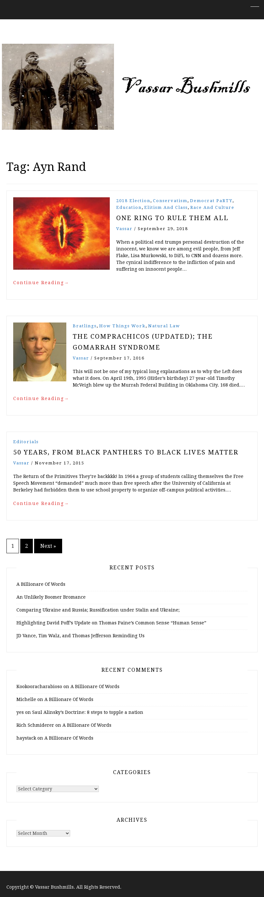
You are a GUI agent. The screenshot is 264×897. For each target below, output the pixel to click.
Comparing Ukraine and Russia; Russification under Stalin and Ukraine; (98, 609)
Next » (48, 546)
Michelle (26, 699)
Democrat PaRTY (211, 200)
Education (129, 207)
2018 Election (133, 200)
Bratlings (85, 325)
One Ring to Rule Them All (172, 218)
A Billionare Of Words (40, 584)
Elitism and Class (166, 207)
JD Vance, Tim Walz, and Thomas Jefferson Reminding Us (80, 635)
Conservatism (170, 200)
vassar (124, 228)
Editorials (26, 441)
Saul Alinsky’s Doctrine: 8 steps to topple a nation (87, 712)
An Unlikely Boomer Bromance (51, 597)
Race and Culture (212, 207)
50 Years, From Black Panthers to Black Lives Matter (126, 452)
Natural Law (164, 325)
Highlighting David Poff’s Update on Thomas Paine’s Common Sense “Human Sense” (111, 622)
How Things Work (122, 325)
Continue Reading (41, 282)
